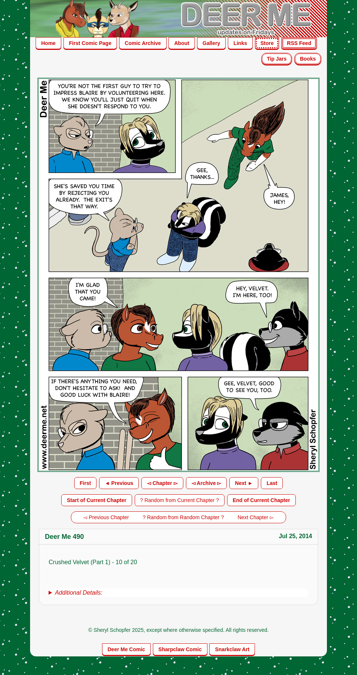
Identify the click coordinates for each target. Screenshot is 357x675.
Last (271, 483)
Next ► (244, 483)
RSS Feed (299, 43)
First (85, 483)
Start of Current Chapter (96, 500)
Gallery (211, 43)
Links (240, 43)
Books (308, 59)
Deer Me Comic (126, 649)
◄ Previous (119, 483)
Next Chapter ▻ (256, 517)
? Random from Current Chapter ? (179, 500)
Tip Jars (276, 59)
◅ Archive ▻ (206, 483)
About (181, 43)
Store (267, 43)
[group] (178, 592)
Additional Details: (78, 592)
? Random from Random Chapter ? (183, 517)
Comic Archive (143, 43)
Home (48, 43)
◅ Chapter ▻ (162, 483)
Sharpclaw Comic (180, 649)
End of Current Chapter (261, 500)
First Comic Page (90, 43)
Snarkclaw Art (232, 649)
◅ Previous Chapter (106, 517)
